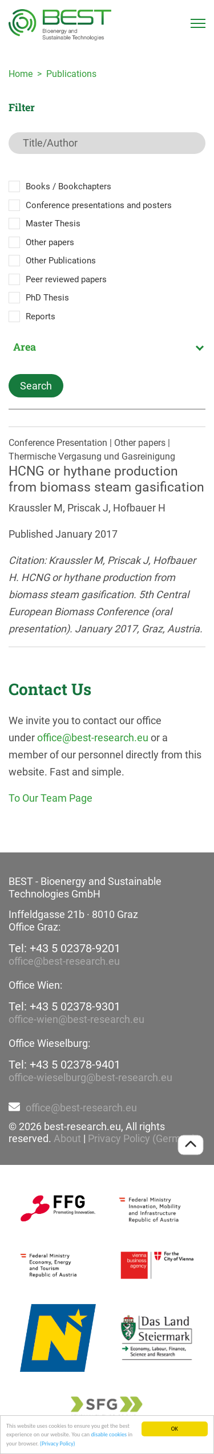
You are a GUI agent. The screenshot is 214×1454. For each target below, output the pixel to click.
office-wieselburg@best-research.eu (90, 1077)
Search (36, 386)
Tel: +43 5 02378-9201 (64, 948)
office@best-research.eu (92, 738)
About (67, 1138)
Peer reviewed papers (66, 279)
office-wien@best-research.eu (76, 1019)
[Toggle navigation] (198, 23)
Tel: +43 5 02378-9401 (64, 1064)
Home (21, 73)
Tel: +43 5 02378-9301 (64, 1006)
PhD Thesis (47, 298)
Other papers (50, 242)
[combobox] (107, 347)
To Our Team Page (50, 798)
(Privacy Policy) (57, 1444)
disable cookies (109, 1435)
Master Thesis (53, 223)
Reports (40, 316)
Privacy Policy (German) (142, 1138)
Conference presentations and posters (99, 205)
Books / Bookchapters (68, 186)
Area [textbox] (24, 347)
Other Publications (61, 260)
